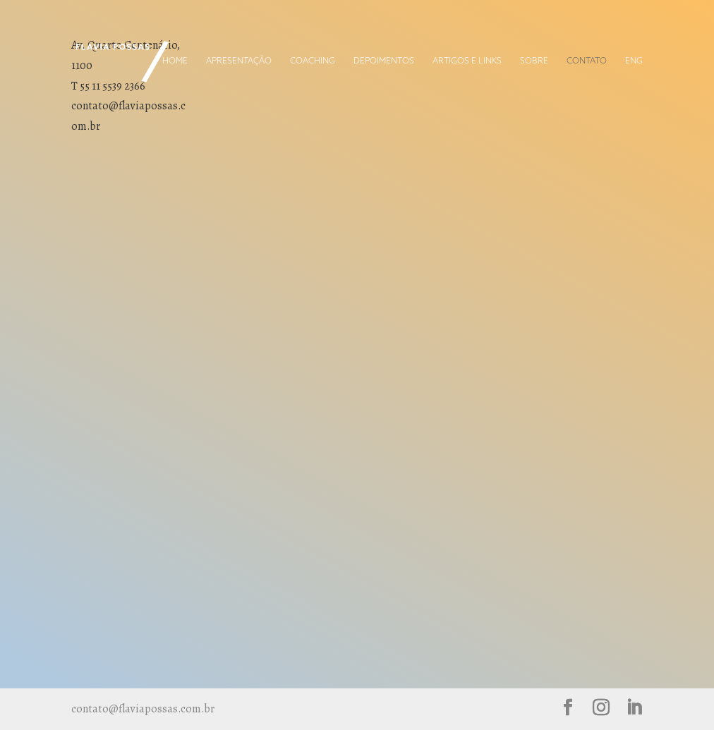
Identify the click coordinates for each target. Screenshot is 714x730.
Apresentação (239, 61)
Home (175, 61)
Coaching (312, 61)
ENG (634, 61)
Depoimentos (383, 61)
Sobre (534, 61)
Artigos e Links (467, 61)
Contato (587, 61)
